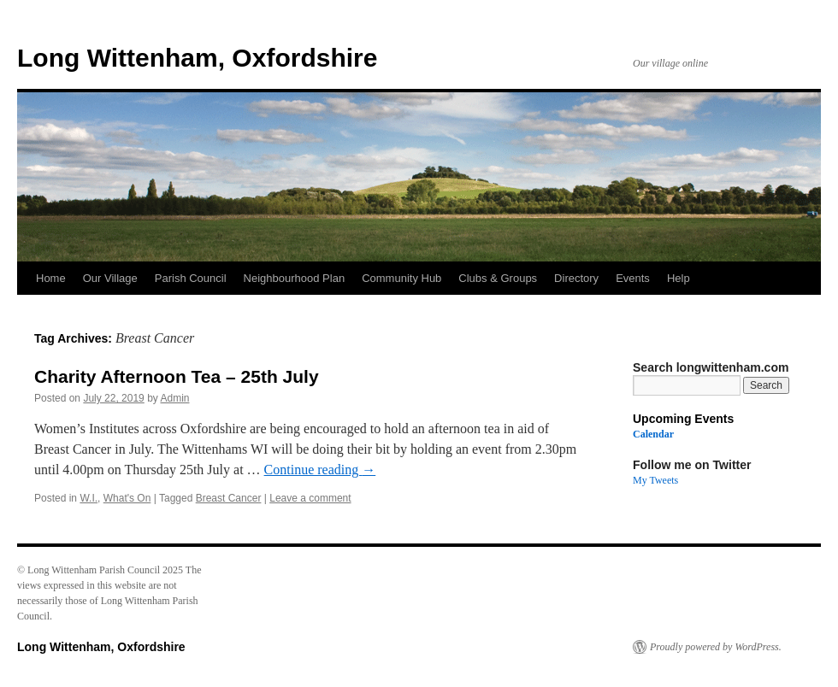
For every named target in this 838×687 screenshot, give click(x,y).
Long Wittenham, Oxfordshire (197, 58)
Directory (576, 278)
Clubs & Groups (497, 278)
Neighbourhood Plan (294, 278)
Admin (174, 398)
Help (678, 278)
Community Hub (401, 278)
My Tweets (655, 480)
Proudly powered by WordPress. (716, 647)
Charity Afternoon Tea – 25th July (176, 376)
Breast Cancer (229, 498)
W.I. (88, 498)
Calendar (653, 434)
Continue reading (320, 469)
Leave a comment (310, 498)
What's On (127, 498)
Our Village (110, 278)
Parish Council (191, 278)
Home (51, 278)
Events (633, 278)
